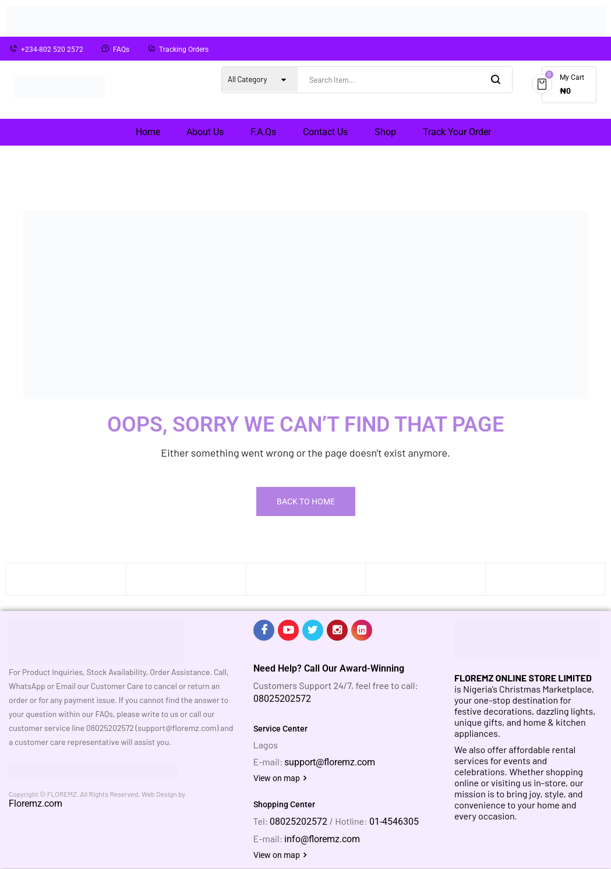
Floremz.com (35, 803)
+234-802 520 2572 (52, 49)
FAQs (121, 49)
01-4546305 (394, 821)
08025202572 (282, 698)
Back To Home (306, 501)
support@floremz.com (329, 762)
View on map (279, 778)
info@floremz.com (322, 839)
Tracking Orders (184, 49)
